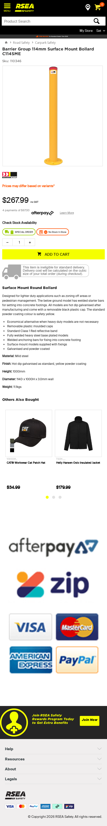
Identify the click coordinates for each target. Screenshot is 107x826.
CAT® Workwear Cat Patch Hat (26, 462)
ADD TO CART (57, 254)
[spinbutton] (18, 242)
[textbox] (42, 21)
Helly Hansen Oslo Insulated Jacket (78, 462)
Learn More (67, 212)
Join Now (89, 720)
